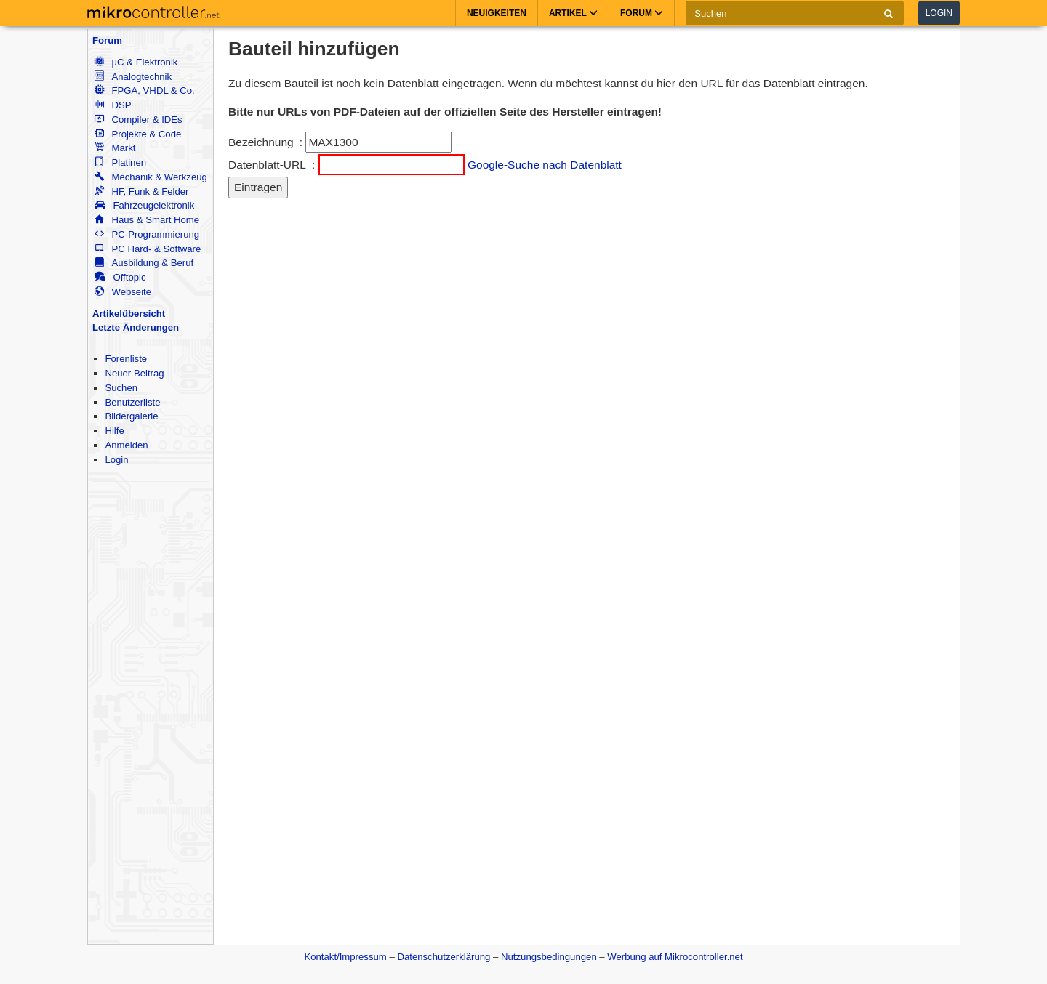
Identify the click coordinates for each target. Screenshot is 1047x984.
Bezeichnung (261, 142)
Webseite (123, 291)
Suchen (121, 387)
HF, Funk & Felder (141, 191)
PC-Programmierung (147, 234)
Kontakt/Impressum (345, 956)
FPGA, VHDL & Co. (144, 90)
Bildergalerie (131, 416)
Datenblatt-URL (267, 164)
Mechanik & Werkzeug (150, 177)
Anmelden (126, 445)
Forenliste (126, 358)
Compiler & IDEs (138, 119)
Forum (107, 40)
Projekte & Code (138, 134)
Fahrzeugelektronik (144, 205)
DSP (113, 105)
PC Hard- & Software (148, 248)
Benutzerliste (132, 402)
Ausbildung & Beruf (144, 262)
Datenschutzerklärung (443, 956)
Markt (115, 147)
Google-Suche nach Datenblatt (545, 164)
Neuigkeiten (496, 13)
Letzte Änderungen (135, 327)
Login (939, 13)
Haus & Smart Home (147, 219)
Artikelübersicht (128, 313)
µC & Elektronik (136, 62)
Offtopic (120, 277)
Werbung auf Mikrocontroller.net (674, 956)
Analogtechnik (133, 76)
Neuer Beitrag (134, 373)
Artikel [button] (573, 13)
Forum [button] (641, 13)
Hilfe (114, 430)
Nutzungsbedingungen (549, 956)
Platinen (120, 162)
